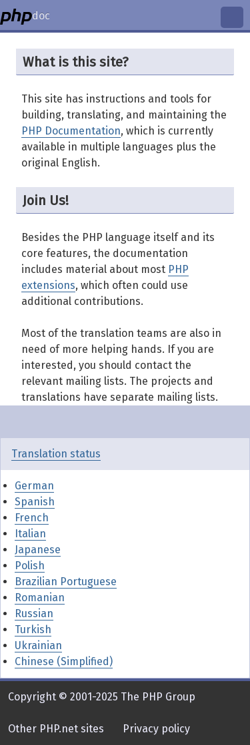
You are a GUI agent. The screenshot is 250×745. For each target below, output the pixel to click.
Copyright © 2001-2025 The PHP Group (101, 696)
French (32, 517)
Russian (34, 613)
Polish (30, 565)
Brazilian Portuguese (66, 581)
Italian (30, 533)
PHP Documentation (71, 130)
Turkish (33, 629)
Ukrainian (38, 645)
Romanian (40, 597)
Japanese (38, 549)
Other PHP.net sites (56, 728)
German (34, 485)
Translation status (56, 453)
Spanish (35, 501)
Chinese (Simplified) (64, 661)
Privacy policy (156, 728)
